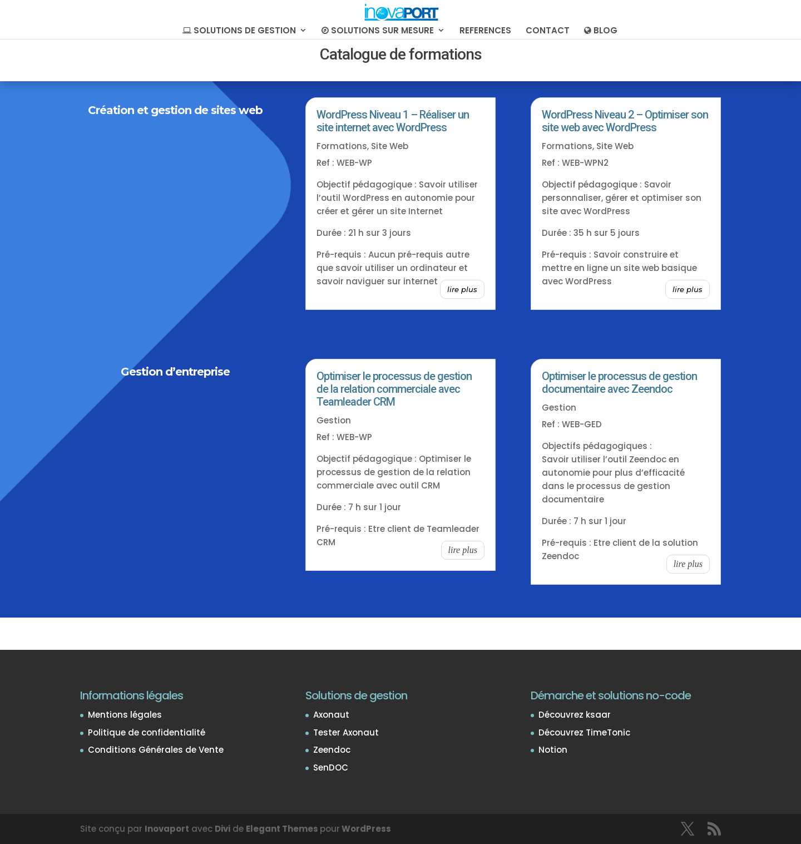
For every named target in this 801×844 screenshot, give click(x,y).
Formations (342, 146)
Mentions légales (125, 714)
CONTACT (548, 31)
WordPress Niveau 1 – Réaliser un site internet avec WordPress (393, 121)
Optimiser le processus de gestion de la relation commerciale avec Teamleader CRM (394, 388)
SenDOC (330, 767)
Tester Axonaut (346, 732)
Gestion (334, 420)
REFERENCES (485, 31)
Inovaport (167, 829)
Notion (552, 750)
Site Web (389, 146)
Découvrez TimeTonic (584, 732)
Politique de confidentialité (146, 732)
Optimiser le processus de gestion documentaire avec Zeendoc (619, 382)
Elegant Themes (282, 829)
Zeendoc (331, 750)
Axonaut (331, 714)
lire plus (462, 289)
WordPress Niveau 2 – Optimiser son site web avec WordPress (625, 121)
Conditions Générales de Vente (156, 750)
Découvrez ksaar (574, 714)
